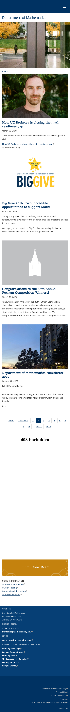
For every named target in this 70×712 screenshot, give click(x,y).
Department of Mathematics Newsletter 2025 (32, 374)
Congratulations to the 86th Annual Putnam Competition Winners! (29, 290)
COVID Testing (10, 587)
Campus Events (10, 666)
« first (12, 420)
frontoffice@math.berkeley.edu (17, 632)
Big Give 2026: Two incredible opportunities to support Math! (26, 205)
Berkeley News (9, 655)
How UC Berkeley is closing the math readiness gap (30, 124)
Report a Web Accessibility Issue (17, 640)
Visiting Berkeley (10, 662)
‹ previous (24, 420)
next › (40, 426)
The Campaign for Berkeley (15, 659)
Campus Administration (13, 652)
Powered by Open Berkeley (55, 688)
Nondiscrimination (59, 695)
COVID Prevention (12, 594)
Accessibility (62, 692)
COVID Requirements (13, 584)
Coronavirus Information (14, 591)
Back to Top (63, 708)
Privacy (64, 699)
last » (49, 426)
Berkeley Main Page (12, 648)
